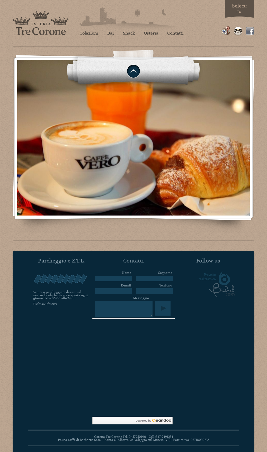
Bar (110, 33)
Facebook (250, 31)
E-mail (126, 285)
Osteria (151, 33)
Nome (126, 272)
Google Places (225, 31)
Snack (129, 33)
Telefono (165, 285)
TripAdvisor (238, 31)
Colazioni (89, 33)
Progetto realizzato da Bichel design (217, 284)
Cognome (165, 272)
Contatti (175, 33)
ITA (238, 12)
